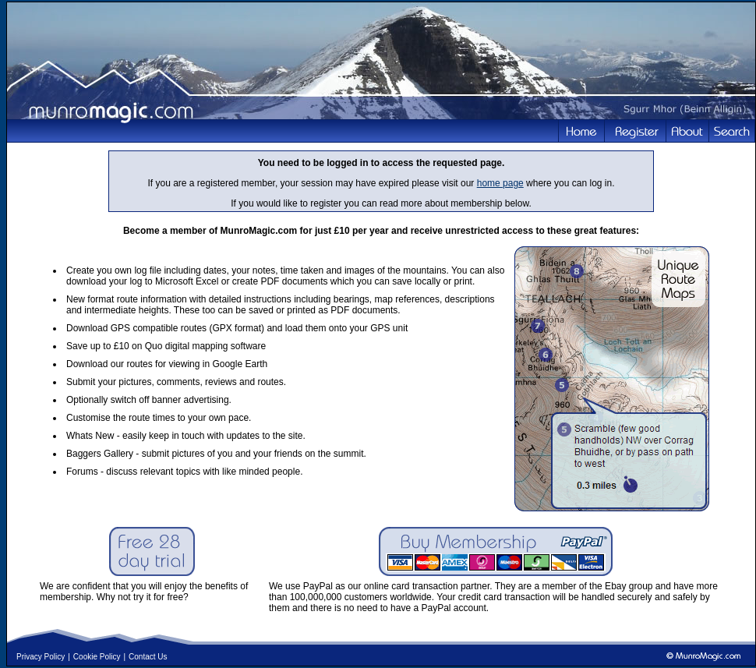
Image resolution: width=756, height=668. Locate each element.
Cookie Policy (97, 656)
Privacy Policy (40, 656)
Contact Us (148, 656)
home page (500, 183)
